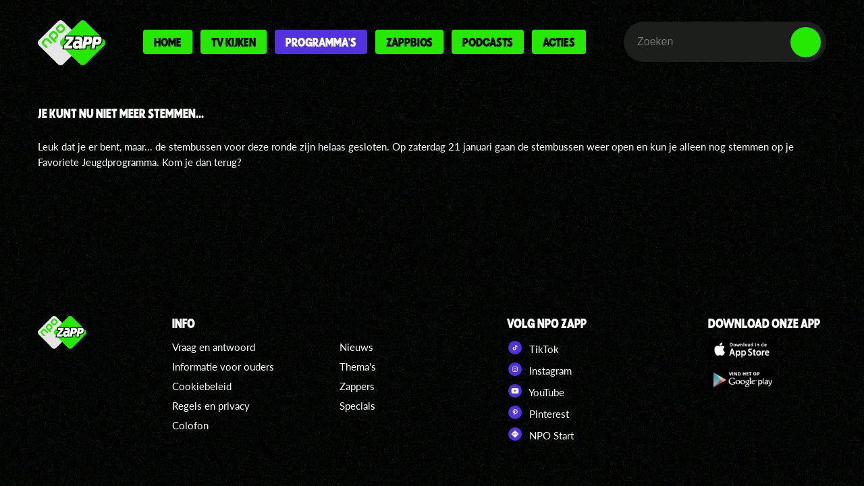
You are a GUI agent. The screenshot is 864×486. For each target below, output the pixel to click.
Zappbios (409, 42)
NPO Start (540, 434)
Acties (559, 42)
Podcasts (487, 42)
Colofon (190, 425)
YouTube (535, 391)
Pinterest (538, 412)
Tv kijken (233, 42)
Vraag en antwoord (213, 347)
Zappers (357, 386)
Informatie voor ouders (223, 366)
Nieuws (356, 347)
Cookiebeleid (202, 386)
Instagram (539, 369)
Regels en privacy (211, 406)
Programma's (321, 42)
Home (168, 42)
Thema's (358, 366)
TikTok (533, 348)
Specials (357, 406)
